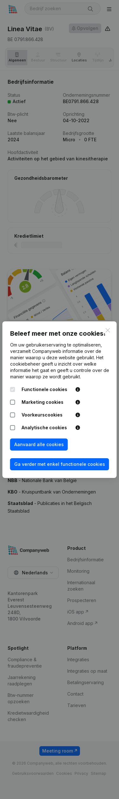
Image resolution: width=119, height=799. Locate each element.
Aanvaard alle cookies (39, 444)
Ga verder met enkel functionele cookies (59, 464)
